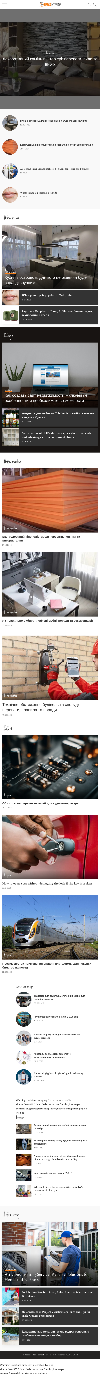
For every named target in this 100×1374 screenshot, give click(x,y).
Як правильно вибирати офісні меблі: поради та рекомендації (47, 620)
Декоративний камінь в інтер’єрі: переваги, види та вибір (50, 61)
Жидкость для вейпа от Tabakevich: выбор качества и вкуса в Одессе (52, 415)
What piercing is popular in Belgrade (38, 192)
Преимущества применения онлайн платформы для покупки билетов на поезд (46, 964)
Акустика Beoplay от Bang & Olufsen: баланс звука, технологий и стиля (58, 313)
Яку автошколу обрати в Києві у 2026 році (56, 1015)
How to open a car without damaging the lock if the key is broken (47, 882)
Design (8, 389)
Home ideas (10, 272)
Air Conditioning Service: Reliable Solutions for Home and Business (54, 168)
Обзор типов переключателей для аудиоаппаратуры (40, 802)
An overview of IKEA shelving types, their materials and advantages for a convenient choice (57, 434)
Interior (50, 53)
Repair (7, 794)
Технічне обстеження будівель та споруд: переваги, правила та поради (40, 706)
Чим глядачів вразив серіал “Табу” (53, 1171)
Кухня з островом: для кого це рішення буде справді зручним (53, 120)
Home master (10, 528)
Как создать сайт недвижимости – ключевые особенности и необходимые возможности (46, 398)
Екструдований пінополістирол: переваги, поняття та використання (56, 144)
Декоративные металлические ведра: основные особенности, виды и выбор (57, 1332)
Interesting (11, 1267)
